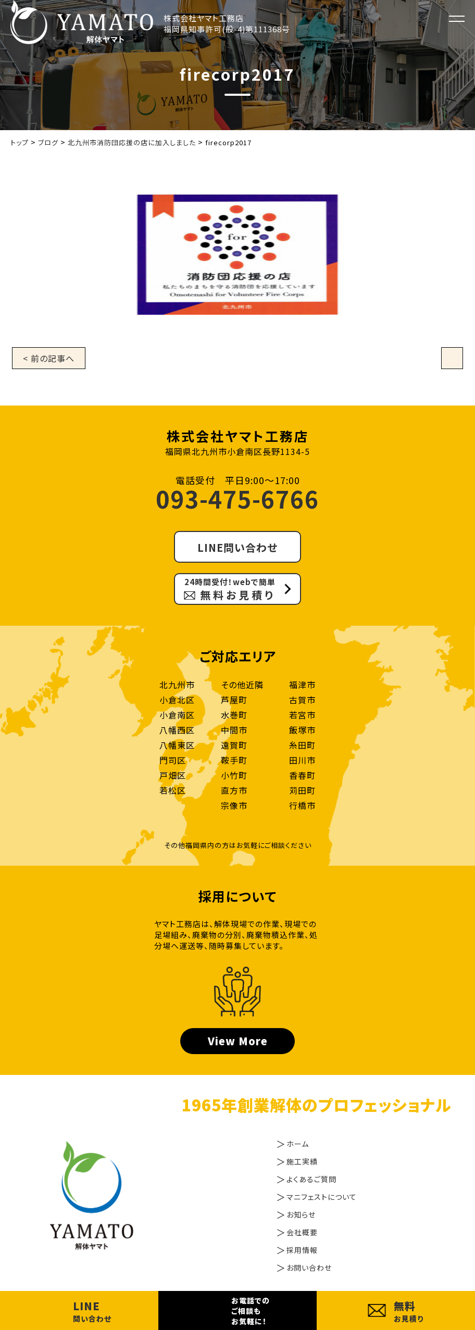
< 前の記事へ (48, 358)
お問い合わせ (309, 1267)
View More (238, 1040)
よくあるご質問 (311, 1179)
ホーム (297, 1143)
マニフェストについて (321, 1197)
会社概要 (302, 1232)
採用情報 (302, 1250)
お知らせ (301, 1214)
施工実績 (302, 1161)
